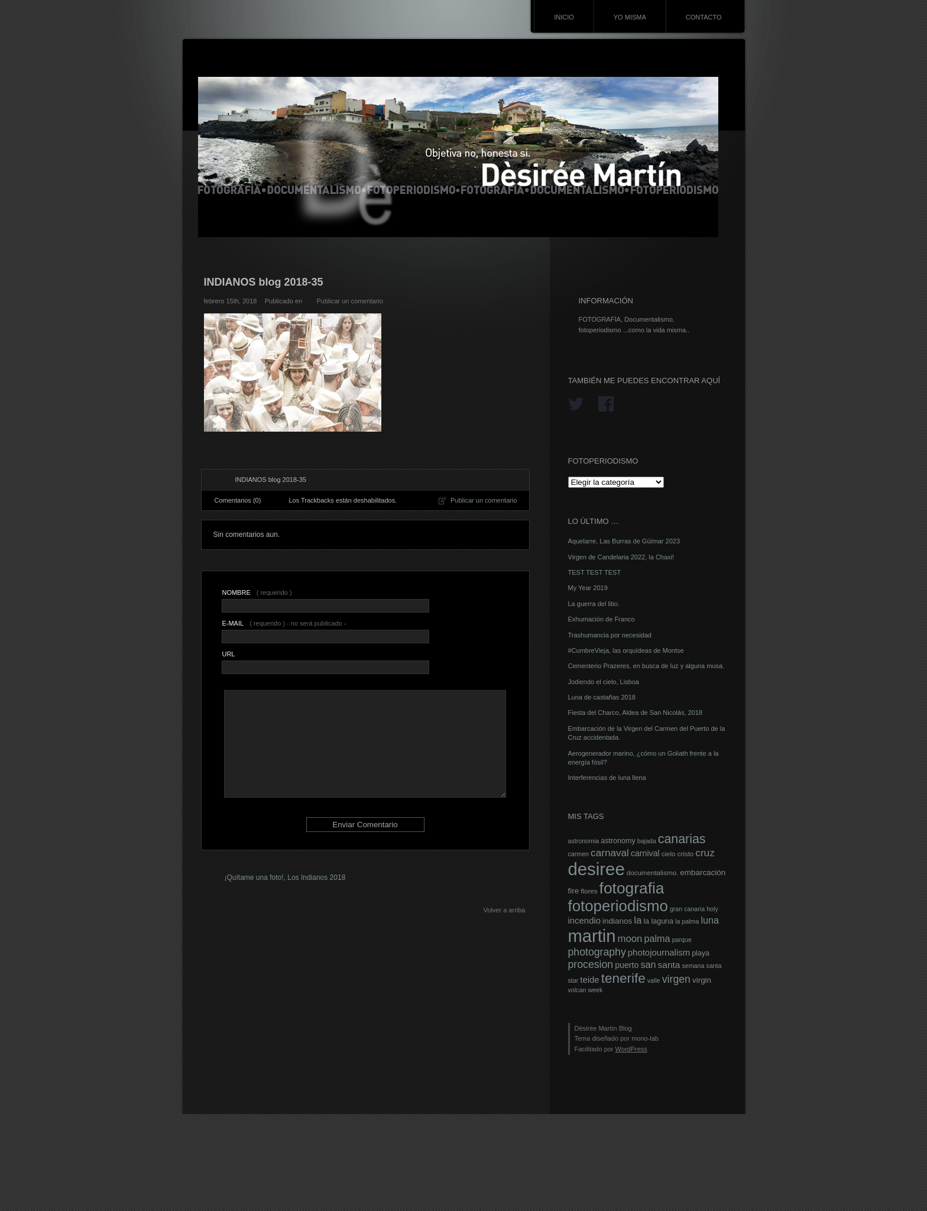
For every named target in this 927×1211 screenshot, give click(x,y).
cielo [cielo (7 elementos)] (669, 853)
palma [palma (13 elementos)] (657, 938)
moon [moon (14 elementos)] (629, 938)
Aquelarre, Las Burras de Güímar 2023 (624, 541)
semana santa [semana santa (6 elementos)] (701, 965)
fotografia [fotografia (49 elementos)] (632, 888)
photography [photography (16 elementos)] (597, 952)
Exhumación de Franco (601, 619)
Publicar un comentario (349, 301)
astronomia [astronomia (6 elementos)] (583, 840)
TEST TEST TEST (594, 572)
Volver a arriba (505, 910)
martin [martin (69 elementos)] (592, 936)
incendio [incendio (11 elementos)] (584, 920)
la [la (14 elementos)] (637, 920)
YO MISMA (630, 17)
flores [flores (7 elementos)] (589, 891)
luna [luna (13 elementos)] (710, 920)
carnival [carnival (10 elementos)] (645, 853)
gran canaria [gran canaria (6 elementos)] (687, 908)
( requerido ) (256, 592)
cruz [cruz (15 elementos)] (704, 853)
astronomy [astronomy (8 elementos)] (618, 841)
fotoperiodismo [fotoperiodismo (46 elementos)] (618, 906)
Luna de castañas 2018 (602, 697)
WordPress (631, 1049)
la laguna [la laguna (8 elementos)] (658, 921)
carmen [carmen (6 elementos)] (578, 853)
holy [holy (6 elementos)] (712, 908)
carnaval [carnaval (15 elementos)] (610, 853)
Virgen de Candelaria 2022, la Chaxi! (621, 557)
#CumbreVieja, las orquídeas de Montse (626, 650)
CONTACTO (704, 17)
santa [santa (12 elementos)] (669, 965)
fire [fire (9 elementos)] (573, 890)
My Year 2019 (588, 587)
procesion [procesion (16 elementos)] (591, 964)
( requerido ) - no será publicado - (284, 623)
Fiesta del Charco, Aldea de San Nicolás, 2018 (635, 712)
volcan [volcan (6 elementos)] (577, 989)
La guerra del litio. (594, 603)
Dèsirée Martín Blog (603, 1028)
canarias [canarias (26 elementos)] (682, 839)
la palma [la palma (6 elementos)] (687, 921)
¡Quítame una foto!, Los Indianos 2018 (285, 877)
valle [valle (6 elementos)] (653, 980)
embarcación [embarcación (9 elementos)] (702, 872)
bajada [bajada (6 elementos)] (646, 840)
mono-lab (645, 1038)
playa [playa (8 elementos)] (700, 953)
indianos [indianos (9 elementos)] (617, 921)
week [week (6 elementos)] (595, 989)
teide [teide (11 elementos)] (589, 980)
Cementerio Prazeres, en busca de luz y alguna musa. (646, 665)
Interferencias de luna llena (607, 777)
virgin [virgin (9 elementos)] (701, 980)
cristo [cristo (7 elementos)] (686, 853)
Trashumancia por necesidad (610, 635)
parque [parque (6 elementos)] (682, 939)
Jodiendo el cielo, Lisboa (603, 681)
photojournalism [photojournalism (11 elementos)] (659, 952)
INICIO (564, 17)
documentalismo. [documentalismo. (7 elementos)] (653, 872)
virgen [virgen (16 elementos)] (676, 979)
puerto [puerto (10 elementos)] (626, 965)
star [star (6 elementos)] (573, 980)
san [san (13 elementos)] (648, 964)
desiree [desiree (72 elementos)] (596, 869)
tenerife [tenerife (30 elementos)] (623, 978)
